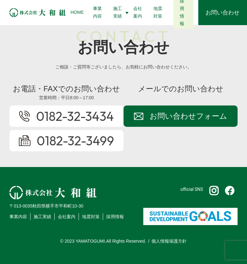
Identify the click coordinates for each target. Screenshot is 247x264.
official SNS (191, 189)
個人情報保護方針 (169, 241)
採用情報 (115, 216)
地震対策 (91, 216)
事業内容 (18, 216)
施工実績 (42, 216)
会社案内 (66, 216)
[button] (118, 12)
